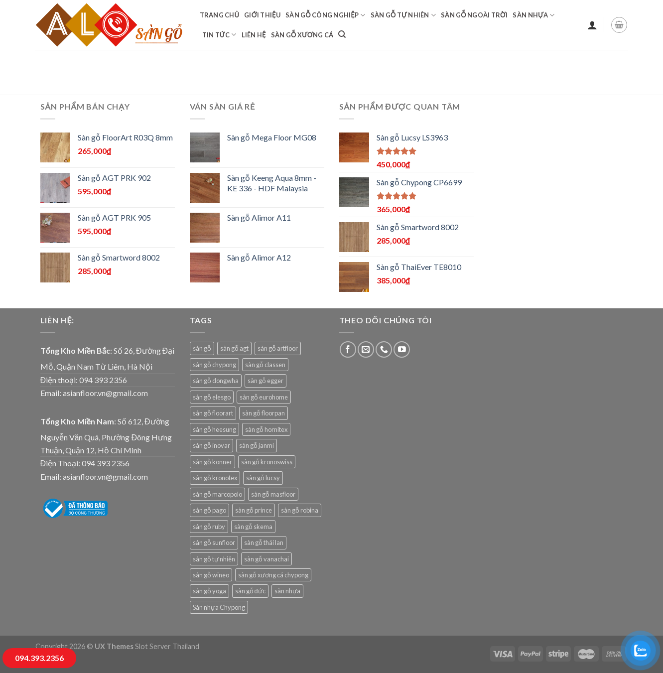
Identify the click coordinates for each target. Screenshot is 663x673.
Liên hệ (254, 35)
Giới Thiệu (262, 15)
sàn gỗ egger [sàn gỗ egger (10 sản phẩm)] (265, 381)
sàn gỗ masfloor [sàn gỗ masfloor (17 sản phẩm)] (273, 494)
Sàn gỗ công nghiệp (325, 15)
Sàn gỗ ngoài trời (474, 15)
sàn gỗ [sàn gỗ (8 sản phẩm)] (202, 348)
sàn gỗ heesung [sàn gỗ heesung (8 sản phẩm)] (214, 429)
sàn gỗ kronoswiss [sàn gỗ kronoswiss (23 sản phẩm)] (266, 462)
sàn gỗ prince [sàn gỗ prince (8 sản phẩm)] (253, 510)
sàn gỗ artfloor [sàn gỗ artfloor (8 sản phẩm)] (278, 348)
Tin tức (219, 34)
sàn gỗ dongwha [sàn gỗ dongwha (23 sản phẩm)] (216, 381)
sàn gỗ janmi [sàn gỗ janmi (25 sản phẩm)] (256, 445)
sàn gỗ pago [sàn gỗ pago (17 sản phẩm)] (209, 510)
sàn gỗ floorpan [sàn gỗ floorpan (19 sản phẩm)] (263, 413)
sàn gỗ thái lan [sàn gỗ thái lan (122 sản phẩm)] (263, 542)
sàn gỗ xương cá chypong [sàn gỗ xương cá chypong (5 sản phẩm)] (273, 575)
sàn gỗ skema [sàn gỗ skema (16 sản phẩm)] (253, 527)
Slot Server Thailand (167, 646)
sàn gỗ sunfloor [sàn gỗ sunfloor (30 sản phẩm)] (214, 542)
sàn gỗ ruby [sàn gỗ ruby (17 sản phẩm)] (209, 527)
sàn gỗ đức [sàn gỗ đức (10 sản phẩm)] (250, 591)
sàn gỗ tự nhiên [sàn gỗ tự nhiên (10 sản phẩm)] (214, 559)
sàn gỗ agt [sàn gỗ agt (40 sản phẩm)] (234, 348)
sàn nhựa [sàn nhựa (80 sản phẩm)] (287, 591)
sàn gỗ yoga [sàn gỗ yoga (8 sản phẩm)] (209, 591)
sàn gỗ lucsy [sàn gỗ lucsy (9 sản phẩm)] (263, 478)
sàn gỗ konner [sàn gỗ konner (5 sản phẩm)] (212, 462)
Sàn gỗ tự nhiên (403, 15)
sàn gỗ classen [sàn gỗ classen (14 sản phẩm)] (265, 365)
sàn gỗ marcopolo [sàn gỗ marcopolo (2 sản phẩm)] (217, 494)
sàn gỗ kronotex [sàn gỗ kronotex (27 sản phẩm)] (215, 478)
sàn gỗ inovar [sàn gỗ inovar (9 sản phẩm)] (211, 445)
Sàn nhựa (533, 15)
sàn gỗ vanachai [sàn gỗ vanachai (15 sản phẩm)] (266, 559)
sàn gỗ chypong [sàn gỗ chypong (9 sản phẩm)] (214, 365)
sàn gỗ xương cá (302, 35)
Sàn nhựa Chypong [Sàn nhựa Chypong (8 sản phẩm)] (219, 607)
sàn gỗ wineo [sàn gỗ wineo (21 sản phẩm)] (211, 575)
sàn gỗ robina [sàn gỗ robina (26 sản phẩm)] (299, 510)
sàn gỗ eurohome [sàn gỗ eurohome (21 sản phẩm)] (264, 397)
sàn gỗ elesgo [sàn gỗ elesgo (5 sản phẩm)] (212, 397)
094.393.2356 (39, 658)
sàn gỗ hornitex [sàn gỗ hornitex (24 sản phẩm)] (266, 429)
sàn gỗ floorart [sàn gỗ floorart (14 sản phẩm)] (213, 413)
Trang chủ (220, 15)
